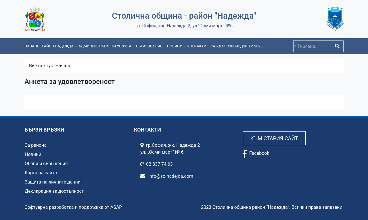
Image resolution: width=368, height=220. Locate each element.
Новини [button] (174, 46)
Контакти (196, 46)
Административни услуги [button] (104, 46)
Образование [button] (149, 46)
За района (36, 145)
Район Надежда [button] (57, 46)
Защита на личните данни (52, 182)
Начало (31, 46)
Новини (33, 154)
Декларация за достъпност (54, 191)
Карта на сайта (41, 172)
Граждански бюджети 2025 (235, 46)
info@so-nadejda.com (166, 176)
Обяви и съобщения (46, 163)
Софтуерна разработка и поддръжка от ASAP (73, 207)
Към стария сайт (274, 138)
